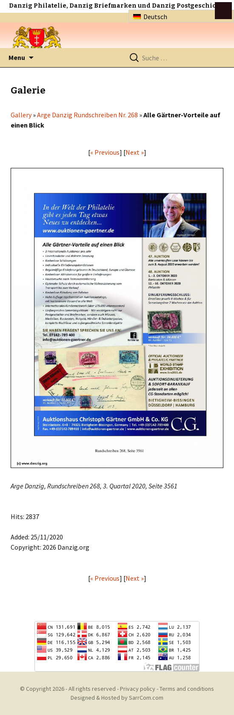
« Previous (105, 152)
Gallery (21, 115)
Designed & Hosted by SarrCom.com (117, 697)
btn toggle (223, 10)
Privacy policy (137, 688)
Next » (135, 152)
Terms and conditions (187, 688)
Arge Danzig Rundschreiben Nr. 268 (87, 115)
